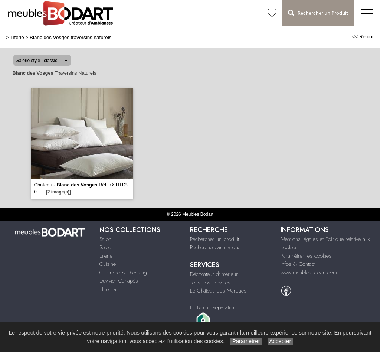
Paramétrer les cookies (306, 256)
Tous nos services (210, 282)
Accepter (280, 341)
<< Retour (363, 36)
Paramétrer (245, 341)
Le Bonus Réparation (213, 307)
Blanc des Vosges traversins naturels (70, 37)
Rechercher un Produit (318, 12)
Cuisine (107, 264)
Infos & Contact (298, 264)
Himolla (107, 289)
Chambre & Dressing (123, 272)
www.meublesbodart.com (309, 272)
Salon (105, 239)
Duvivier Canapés (118, 281)
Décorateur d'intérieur (214, 274)
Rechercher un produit (214, 239)
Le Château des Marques (218, 291)
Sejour (106, 247)
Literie (17, 37)
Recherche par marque (215, 247)
